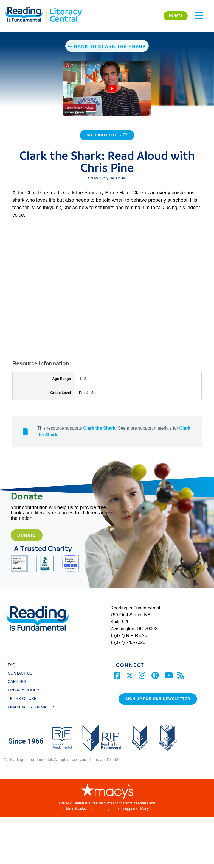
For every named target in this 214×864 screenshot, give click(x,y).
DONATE (175, 15)
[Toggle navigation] (198, 15)
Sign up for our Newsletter (157, 702)
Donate (27, 539)
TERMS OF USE (25, 702)
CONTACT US (21, 677)
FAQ (11, 668)
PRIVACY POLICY (23, 694)
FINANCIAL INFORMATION (31, 710)
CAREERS (17, 685)
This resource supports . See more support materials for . (113, 435)
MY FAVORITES (106, 139)
